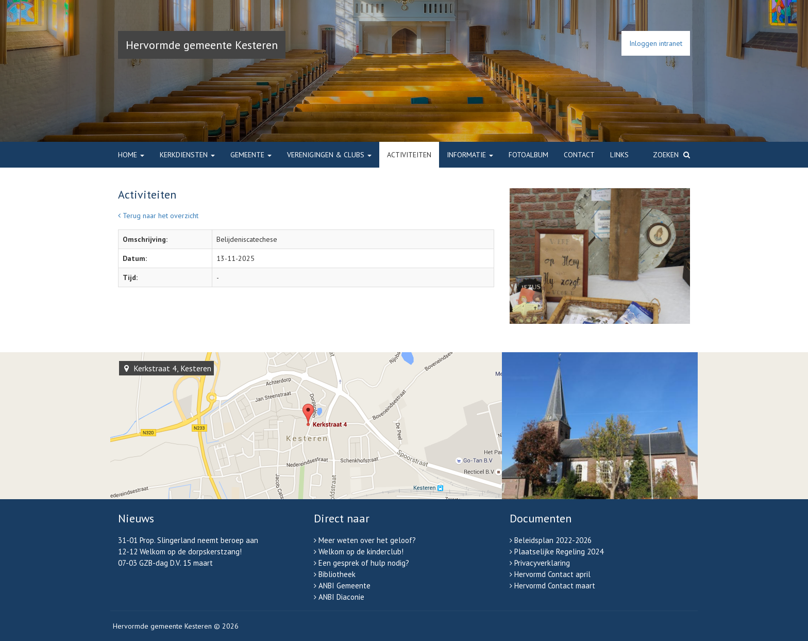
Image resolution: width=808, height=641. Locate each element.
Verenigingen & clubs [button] (329, 154)
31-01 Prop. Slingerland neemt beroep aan (188, 540)
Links (619, 154)
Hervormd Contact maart (554, 585)
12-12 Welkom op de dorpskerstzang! (180, 551)
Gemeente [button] (251, 154)
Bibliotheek (337, 574)
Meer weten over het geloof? (367, 540)
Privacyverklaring (542, 563)
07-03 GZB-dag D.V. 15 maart (165, 563)
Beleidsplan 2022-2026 (553, 540)
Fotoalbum (528, 154)
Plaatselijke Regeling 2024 (558, 551)
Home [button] (131, 154)
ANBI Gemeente (344, 585)
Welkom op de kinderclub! (360, 551)
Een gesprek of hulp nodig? (363, 563)
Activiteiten (409, 154)
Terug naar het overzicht (158, 215)
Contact (579, 154)
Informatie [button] (470, 154)
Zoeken (671, 154)
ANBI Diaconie (341, 597)
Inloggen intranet (655, 43)
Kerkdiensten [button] (187, 154)
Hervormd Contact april (552, 574)
